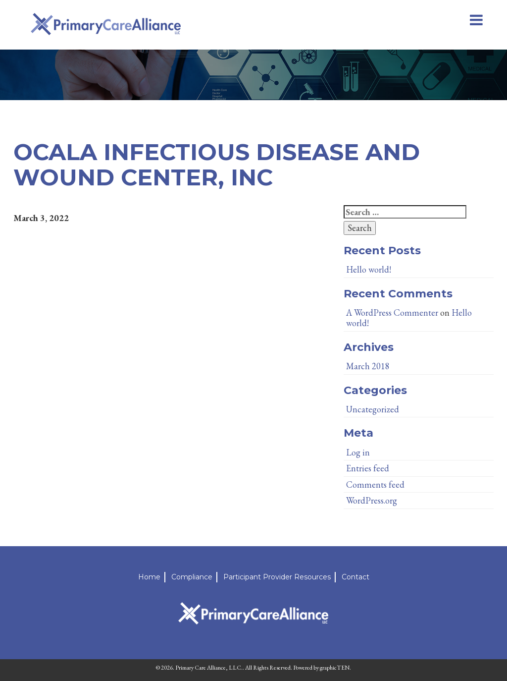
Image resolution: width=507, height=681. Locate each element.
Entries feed (367, 468)
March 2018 (368, 366)
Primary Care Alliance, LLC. (209, 668)
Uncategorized (372, 409)
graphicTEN (335, 668)
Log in (358, 452)
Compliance (191, 576)
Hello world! (368, 269)
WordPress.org (371, 500)
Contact (355, 576)
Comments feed (375, 484)
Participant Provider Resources (277, 576)
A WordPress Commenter (392, 312)
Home (149, 576)
